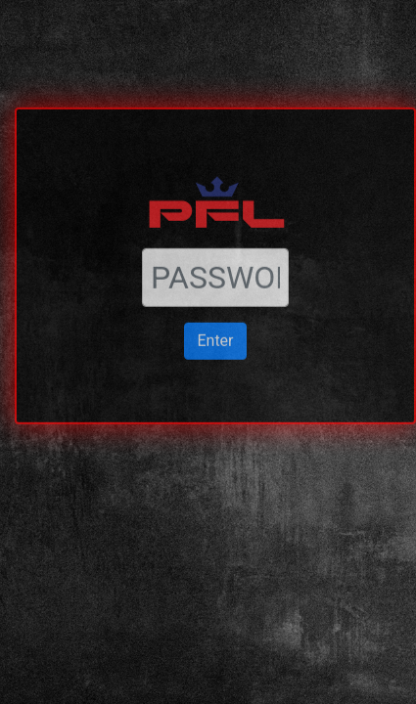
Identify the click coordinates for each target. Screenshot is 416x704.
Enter (215, 310)
